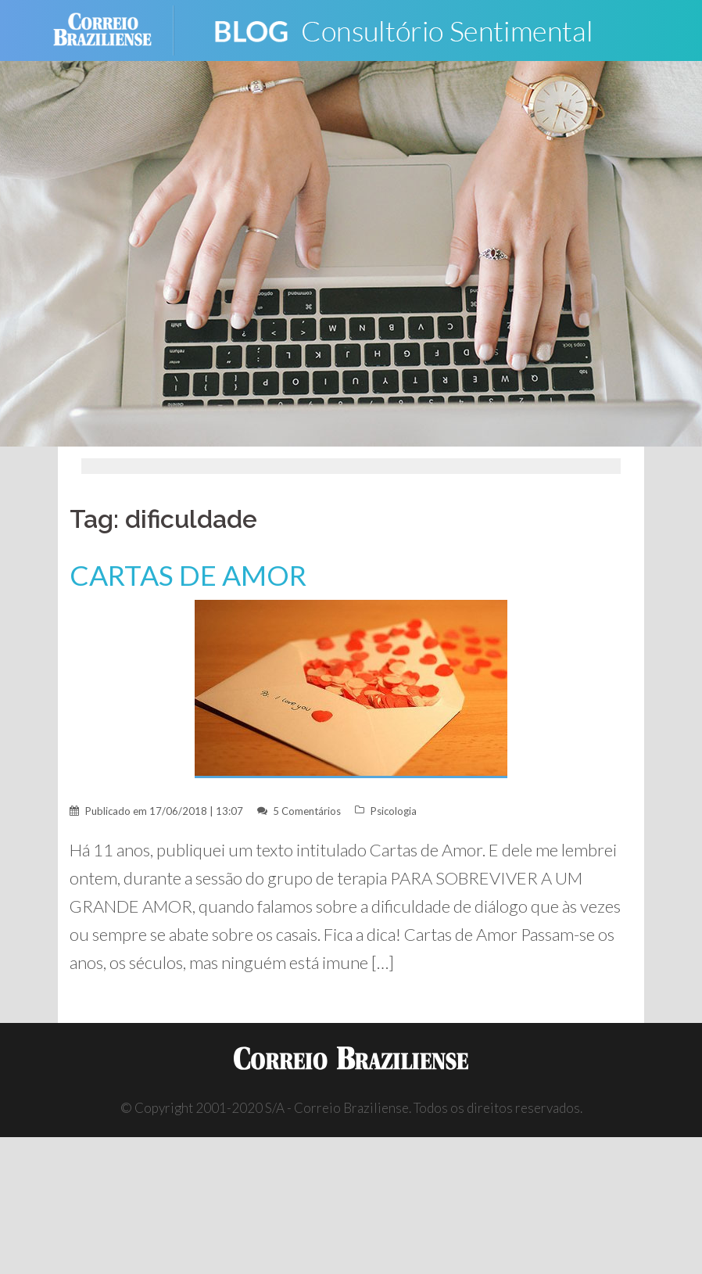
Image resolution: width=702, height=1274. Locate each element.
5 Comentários (307, 811)
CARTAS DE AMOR (188, 575)
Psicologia (394, 811)
